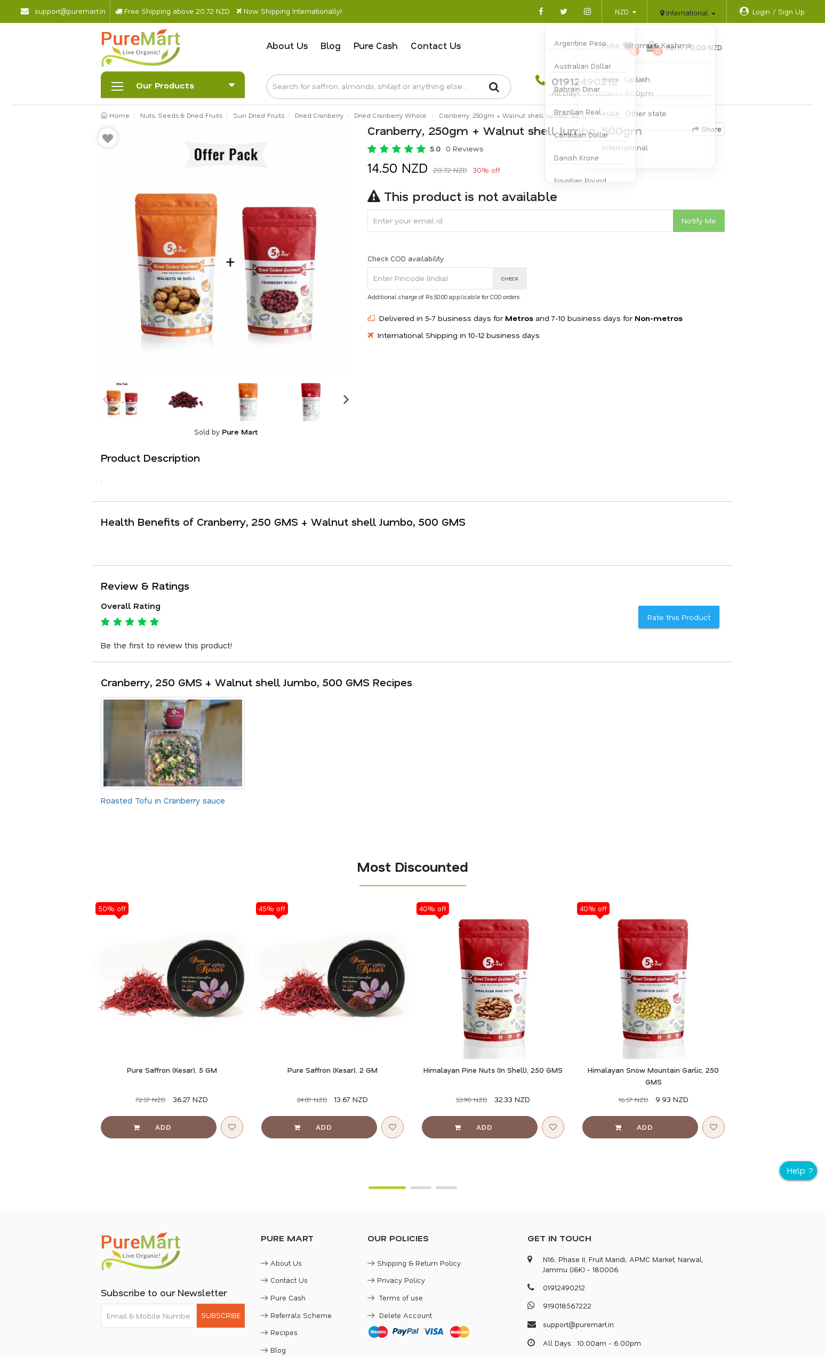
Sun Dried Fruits (258, 115)
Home (115, 115)
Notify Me (699, 220)
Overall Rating (131, 605)
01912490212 (583, 81)
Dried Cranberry (319, 115)
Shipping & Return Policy (414, 1262)
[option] (226, 248)
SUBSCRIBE (221, 1315)
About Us (287, 45)
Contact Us (436, 45)
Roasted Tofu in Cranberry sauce (163, 800)
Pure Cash (376, 45)
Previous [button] (106, 400)
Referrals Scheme (296, 1315)
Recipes (279, 1332)
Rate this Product (678, 617)
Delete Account (399, 1315)
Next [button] (346, 400)
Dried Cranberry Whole (390, 115)
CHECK (510, 278)
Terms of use (395, 1297)
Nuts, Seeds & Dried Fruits (181, 115)
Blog (331, 45)
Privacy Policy (396, 1279)
